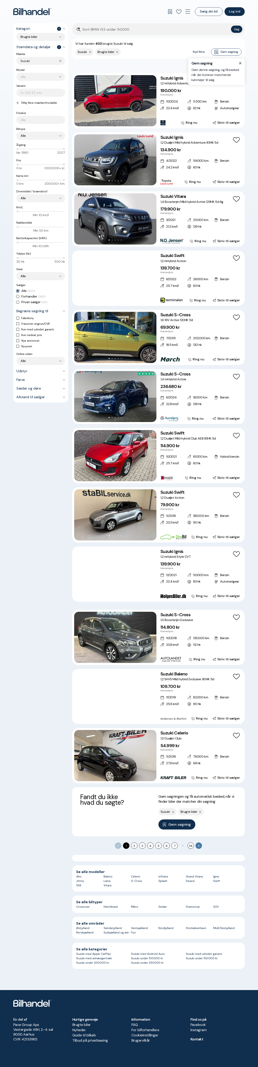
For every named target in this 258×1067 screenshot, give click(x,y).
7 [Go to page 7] (174, 846)
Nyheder (79, 1030)
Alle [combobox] (23, 136)
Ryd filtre (199, 52)
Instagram (198, 1030)
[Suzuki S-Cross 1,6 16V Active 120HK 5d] (158, 337)
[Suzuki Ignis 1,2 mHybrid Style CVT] (158, 574)
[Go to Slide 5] (121, 121)
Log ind (234, 11)
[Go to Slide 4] (118, 121)
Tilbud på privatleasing (90, 1040)
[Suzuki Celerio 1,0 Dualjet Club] (158, 755)
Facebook (198, 1024)
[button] (115, 100)
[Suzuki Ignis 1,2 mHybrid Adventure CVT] (158, 100)
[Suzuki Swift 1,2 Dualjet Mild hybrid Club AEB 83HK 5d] (158, 455)
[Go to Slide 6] (121, 299)
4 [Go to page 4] (150, 846)
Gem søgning (226, 52)
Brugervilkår (140, 1040)
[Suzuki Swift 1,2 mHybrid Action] (158, 278)
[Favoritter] (178, 12)
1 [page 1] (126, 846)
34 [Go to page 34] (190, 846)
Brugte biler (81, 1024)
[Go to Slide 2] (112, 121)
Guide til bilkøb (84, 1035)
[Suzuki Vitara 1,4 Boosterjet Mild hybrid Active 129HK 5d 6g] (158, 219)
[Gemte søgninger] (169, 12)
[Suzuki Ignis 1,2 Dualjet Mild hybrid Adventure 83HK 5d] (158, 160)
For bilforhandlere (145, 1030)
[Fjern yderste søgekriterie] (90, 52)
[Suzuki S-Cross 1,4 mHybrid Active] (158, 396)
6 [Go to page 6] (166, 846)
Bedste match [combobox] (222, 65)
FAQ (134, 1024)
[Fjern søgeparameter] (117, 52)
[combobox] (43, 61)
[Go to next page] (199, 845)
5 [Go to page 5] (158, 846)
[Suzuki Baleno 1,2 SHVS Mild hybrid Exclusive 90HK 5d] (158, 696)
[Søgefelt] (155, 29)
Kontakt (196, 1039)
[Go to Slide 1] (109, 121)
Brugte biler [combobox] (29, 37)
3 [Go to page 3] (142, 846)
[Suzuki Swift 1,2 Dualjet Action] (158, 514)
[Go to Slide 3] (115, 121)
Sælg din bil (209, 11)
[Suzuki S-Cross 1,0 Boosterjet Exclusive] (158, 637)
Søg (236, 29)
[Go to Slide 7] (124, 299)
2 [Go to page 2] (134, 846)
